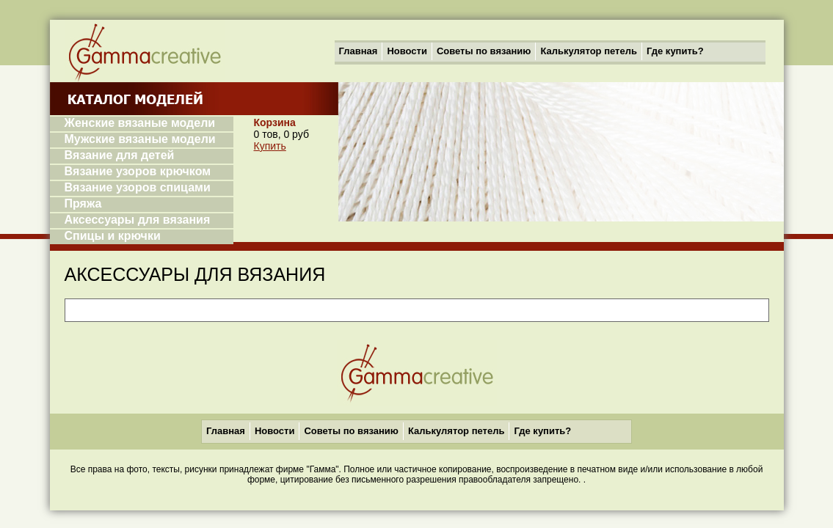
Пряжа (83, 203)
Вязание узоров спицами (138, 187)
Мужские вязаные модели (140, 139)
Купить (270, 146)
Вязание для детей (120, 155)
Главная (358, 50)
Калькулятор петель (588, 50)
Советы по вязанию (484, 50)
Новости (407, 50)
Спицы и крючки (113, 236)
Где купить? (675, 50)
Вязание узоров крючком (138, 171)
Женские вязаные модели (140, 123)
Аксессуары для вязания (138, 219)
